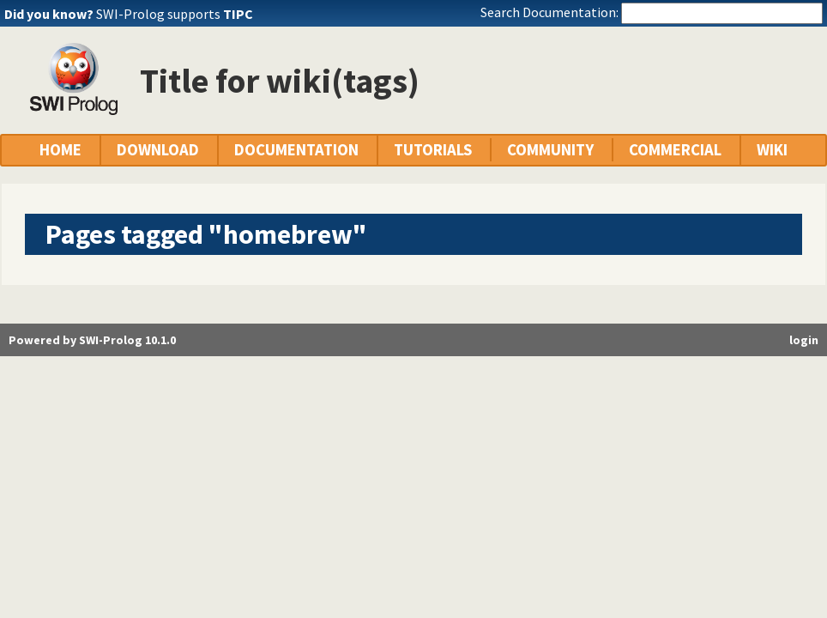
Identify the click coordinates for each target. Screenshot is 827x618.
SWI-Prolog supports (174, 13)
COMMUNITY (550, 150)
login (803, 340)
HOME (60, 150)
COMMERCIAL (675, 150)
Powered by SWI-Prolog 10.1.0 (92, 340)
